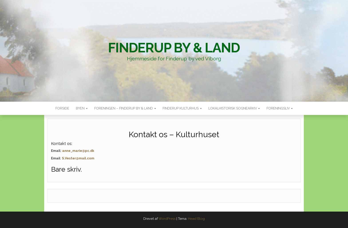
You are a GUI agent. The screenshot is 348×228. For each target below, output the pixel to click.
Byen (82, 108)
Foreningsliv (280, 108)
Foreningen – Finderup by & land (125, 108)
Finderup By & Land (174, 48)
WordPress (167, 219)
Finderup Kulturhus (182, 108)
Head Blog (196, 219)
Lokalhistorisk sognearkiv (234, 108)
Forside (62, 108)
